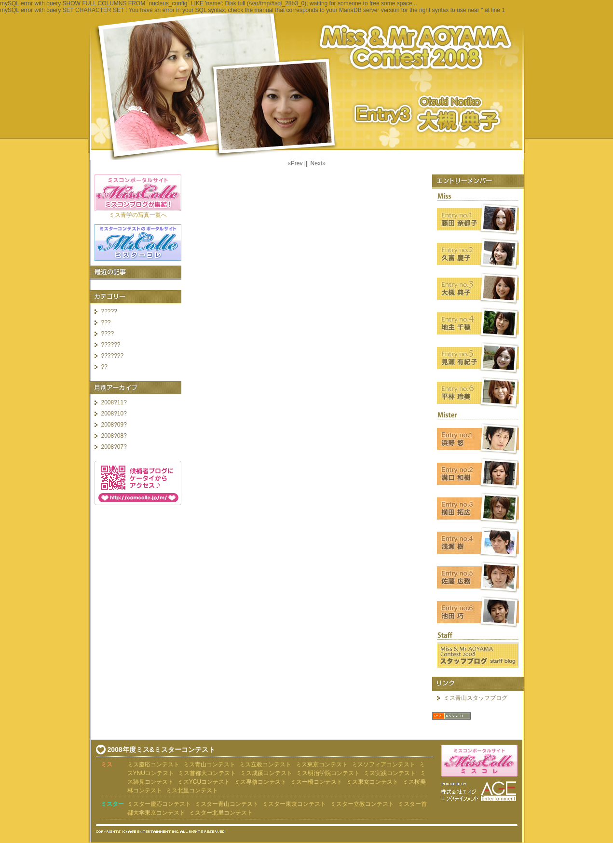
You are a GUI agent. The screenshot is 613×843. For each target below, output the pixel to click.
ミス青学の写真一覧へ (138, 215)
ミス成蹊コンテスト (266, 773)
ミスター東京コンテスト (294, 804)
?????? (111, 344)
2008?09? (114, 424)
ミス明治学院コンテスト (328, 773)
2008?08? (114, 435)
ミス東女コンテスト (372, 781)
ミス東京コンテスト (322, 764)
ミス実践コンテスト (390, 773)
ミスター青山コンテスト (227, 804)
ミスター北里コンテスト (221, 812)
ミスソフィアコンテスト (383, 764)
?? (104, 366)
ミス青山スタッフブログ (475, 698)
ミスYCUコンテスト (203, 781)
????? (109, 311)
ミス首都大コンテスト (207, 773)
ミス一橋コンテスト (316, 781)
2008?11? (114, 402)
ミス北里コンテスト (192, 790)
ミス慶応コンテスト (153, 764)
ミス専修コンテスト (260, 781)
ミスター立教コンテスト (362, 804)
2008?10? (114, 413)
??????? (112, 355)
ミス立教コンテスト (265, 764)
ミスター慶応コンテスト (159, 804)
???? (107, 333)
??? (106, 322)
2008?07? (114, 446)
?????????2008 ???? (306, 86)
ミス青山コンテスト (209, 764)
